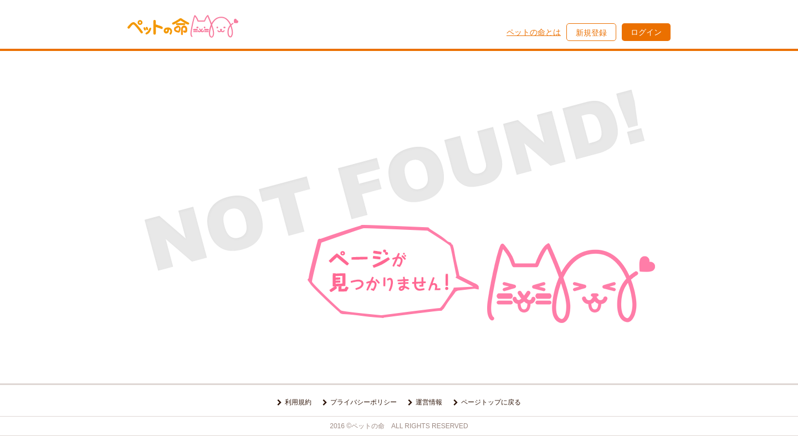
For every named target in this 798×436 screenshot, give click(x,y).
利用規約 (298, 402)
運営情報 (429, 402)
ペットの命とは (534, 32)
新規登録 (591, 32)
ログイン (646, 32)
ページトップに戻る (491, 402)
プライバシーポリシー (363, 402)
